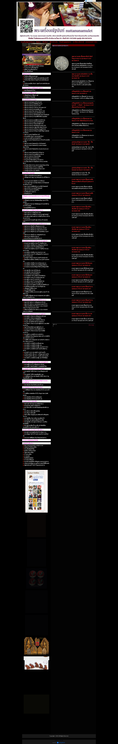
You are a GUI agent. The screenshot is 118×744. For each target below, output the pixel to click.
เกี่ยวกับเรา (45, 42)
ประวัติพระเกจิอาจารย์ (78, 42)
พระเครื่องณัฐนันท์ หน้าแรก (28, 42)
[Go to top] (91, 325)
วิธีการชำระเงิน (54, 42)
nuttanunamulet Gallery (91, 42)
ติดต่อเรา (38, 42)
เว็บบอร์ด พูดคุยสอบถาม (65, 42)
